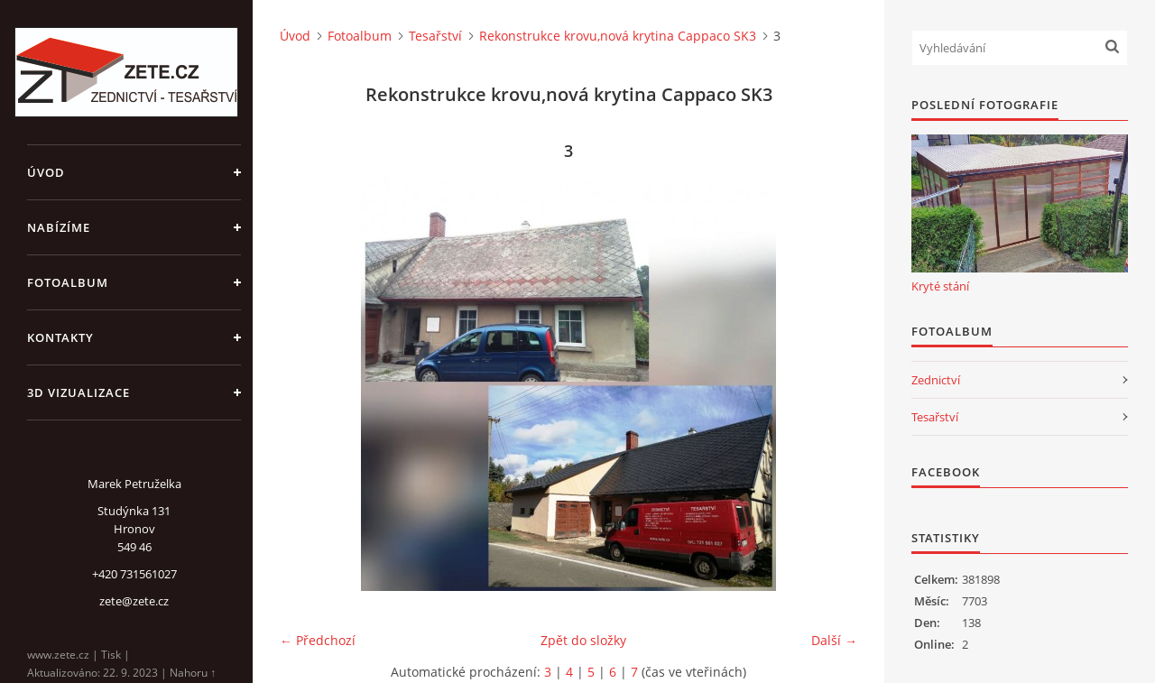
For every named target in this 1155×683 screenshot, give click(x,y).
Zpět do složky (583, 640)
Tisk (111, 654)
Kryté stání (940, 286)
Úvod (46, 172)
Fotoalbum (67, 282)
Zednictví (935, 380)
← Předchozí (318, 640)
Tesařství (435, 35)
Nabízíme (58, 227)
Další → (834, 640)
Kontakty (60, 337)
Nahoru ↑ (193, 672)
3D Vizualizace (78, 392)
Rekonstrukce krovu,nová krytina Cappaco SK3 (617, 35)
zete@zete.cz (134, 601)
